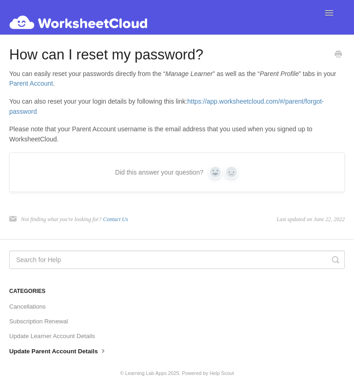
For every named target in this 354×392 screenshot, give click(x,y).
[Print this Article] (338, 55)
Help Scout (222, 373)
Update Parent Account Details (58, 350)
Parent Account (31, 83)
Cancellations (27, 306)
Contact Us (115, 219)
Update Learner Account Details (52, 336)
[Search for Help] (177, 260)
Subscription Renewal (38, 321)
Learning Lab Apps (146, 373)
